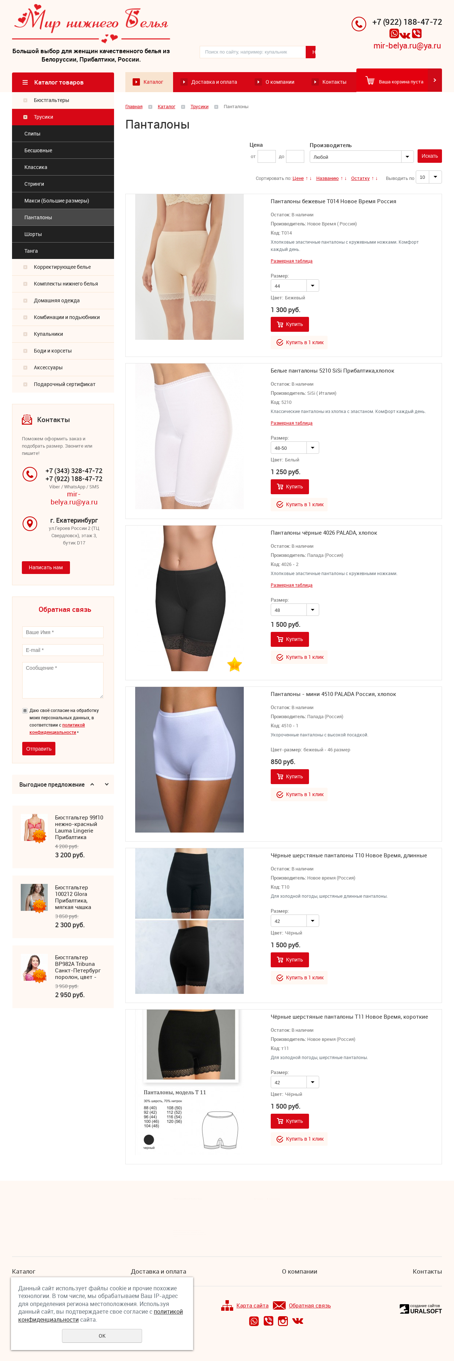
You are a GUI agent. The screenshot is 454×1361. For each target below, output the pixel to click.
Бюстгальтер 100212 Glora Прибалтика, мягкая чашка (73, 898)
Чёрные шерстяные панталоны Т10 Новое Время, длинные (349, 855)
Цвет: (277, 298)
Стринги (34, 184)
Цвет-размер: (286, 750)
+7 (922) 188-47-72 (407, 22)
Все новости (260, 1199)
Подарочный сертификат (64, 384)
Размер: (280, 276)
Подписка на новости (275, 1199)
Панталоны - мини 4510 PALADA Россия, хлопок (333, 694)
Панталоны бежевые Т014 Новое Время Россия (333, 201)
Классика (35, 167)
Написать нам (46, 568)
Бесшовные (38, 150)
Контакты (334, 82)
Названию (327, 178)
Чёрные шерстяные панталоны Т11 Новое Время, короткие (349, 1017)
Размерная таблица (292, 261)
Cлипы (32, 133)
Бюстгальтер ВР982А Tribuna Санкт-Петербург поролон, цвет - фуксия (78, 968)
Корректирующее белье (62, 267)
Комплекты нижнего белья (66, 283)
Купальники (48, 334)
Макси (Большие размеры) (56, 200)
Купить (294, 324)
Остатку (360, 178)
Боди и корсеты (53, 350)
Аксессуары (48, 367)
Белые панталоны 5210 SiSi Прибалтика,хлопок (332, 370)
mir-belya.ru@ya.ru (407, 45)
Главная (133, 106)
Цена (256, 145)
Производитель (331, 145)
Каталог (153, 82)
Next (106, 785)
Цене (298, 178)
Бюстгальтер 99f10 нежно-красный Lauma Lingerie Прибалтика (79, 828)
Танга (31, 251)
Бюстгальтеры (51, 100)
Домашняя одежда (57, 300)
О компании (280, 82)
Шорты (33, 234)
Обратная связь (302, 1306)
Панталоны (38, 217)
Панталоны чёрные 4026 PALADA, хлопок (324, 533)
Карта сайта (245, 1306)
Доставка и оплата (214, 82)
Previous (92, 785)
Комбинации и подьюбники (67, 317)
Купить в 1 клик (305, 342)
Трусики (43, 117)
